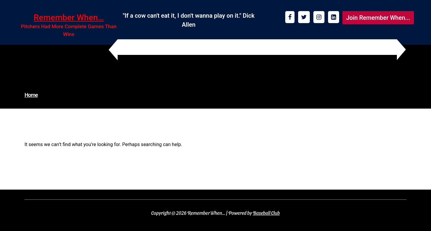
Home (31, 95)
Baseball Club (266, 213)
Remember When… (69, 17)
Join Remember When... (378, 17)
